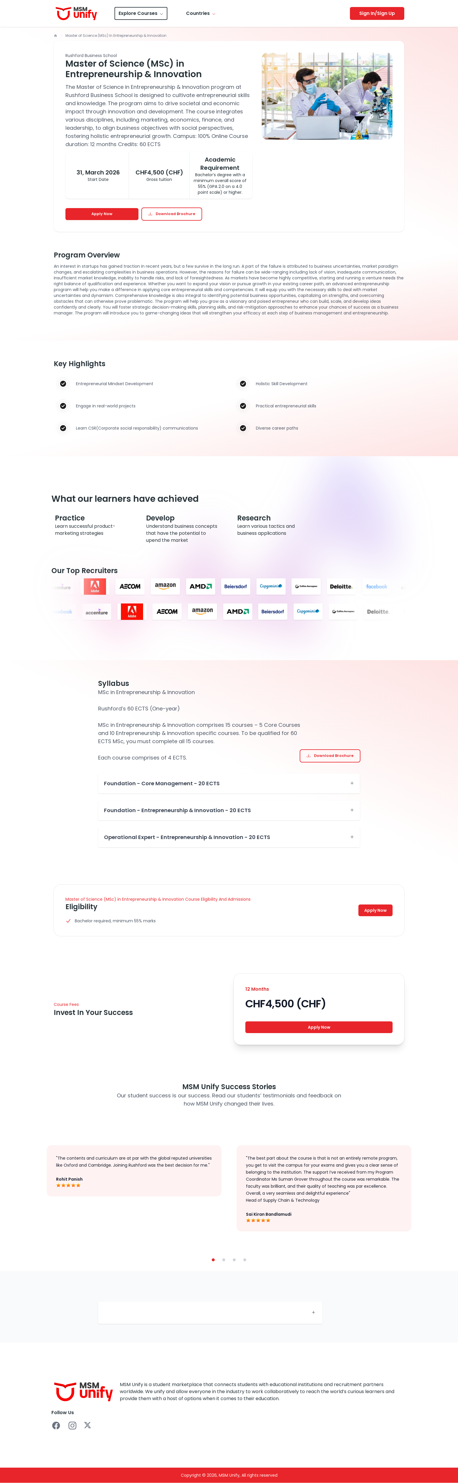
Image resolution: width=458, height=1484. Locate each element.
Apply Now (102, 214)
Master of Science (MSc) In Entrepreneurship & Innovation (115, 35)
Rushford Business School (91, 55)
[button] (213, 1261)
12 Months (257, 990)
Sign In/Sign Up (377, 13)
